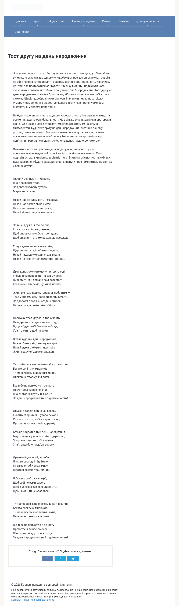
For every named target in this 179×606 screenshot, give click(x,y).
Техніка (124, 21)
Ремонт (107, 21)
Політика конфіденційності (40, 599)
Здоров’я (21, 21)
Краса (37, 21)
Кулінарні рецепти (147, 21)
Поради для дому (83, 21)
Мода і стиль (56, 21)
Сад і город (22, 32)
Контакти (16, 599)
